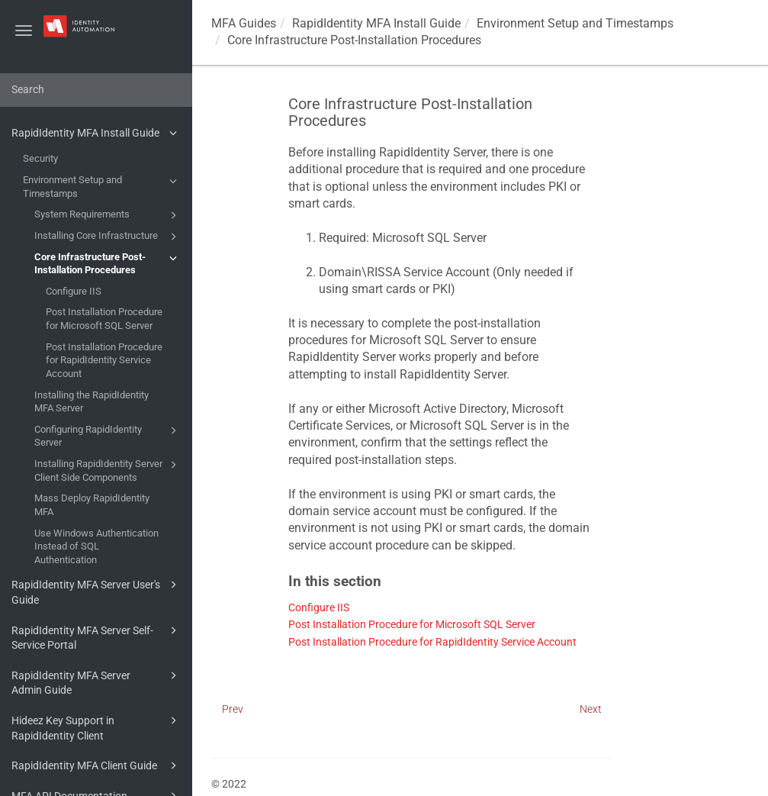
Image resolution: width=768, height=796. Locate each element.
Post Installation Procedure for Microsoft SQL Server (104, 318)
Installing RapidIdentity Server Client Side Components (108, 469)
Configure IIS (73, 291)
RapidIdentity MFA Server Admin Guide (96, 682)
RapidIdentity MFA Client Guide (96, 765)
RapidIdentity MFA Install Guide (96, 132)
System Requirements (108, 215)
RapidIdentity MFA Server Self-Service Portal (96, 637)
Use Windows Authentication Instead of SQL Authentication (96, 546)
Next (591, 709)
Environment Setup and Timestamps (102, 185)
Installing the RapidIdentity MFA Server (91, 401)
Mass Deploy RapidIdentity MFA (91, 504)
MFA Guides (243, 23)
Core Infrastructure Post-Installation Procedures (108, 263)
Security (40, 158)
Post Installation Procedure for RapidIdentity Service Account (104, 360)
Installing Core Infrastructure (108, 236)
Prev (232, 709)
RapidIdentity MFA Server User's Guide (96, 591)
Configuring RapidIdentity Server (108, 435)
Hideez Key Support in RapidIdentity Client (96, 727)
